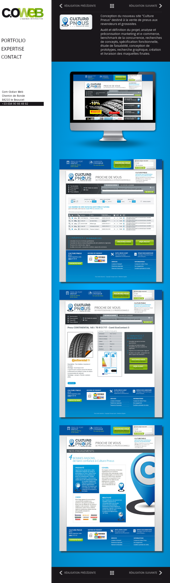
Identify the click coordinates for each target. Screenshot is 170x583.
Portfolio (17, 41)
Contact (15, 59)
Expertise (16, 50)
